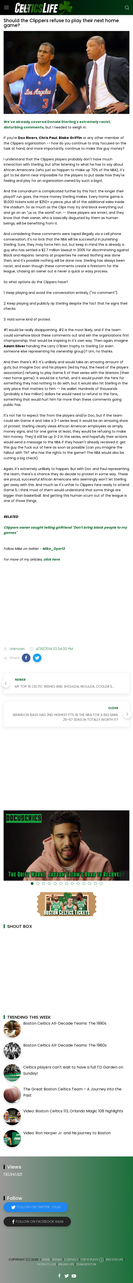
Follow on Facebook (40, 1221)
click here (51, 559)
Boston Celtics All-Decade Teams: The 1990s (64, 1023)
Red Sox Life (114, 1259)
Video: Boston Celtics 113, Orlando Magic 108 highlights (73, 1111)
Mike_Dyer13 (53, 548)
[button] (26, 658)
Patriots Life (46, 1264)
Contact (71, 1259)
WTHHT (57, 1259)
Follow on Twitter (39, 1207)
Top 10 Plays (89, 1259)
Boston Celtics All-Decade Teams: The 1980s (65, 1045)
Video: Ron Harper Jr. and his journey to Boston (67, 1133)
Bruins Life (66, 1264)
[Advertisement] (66, 605)
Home (46, 1259)
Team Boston (86, 1264)
